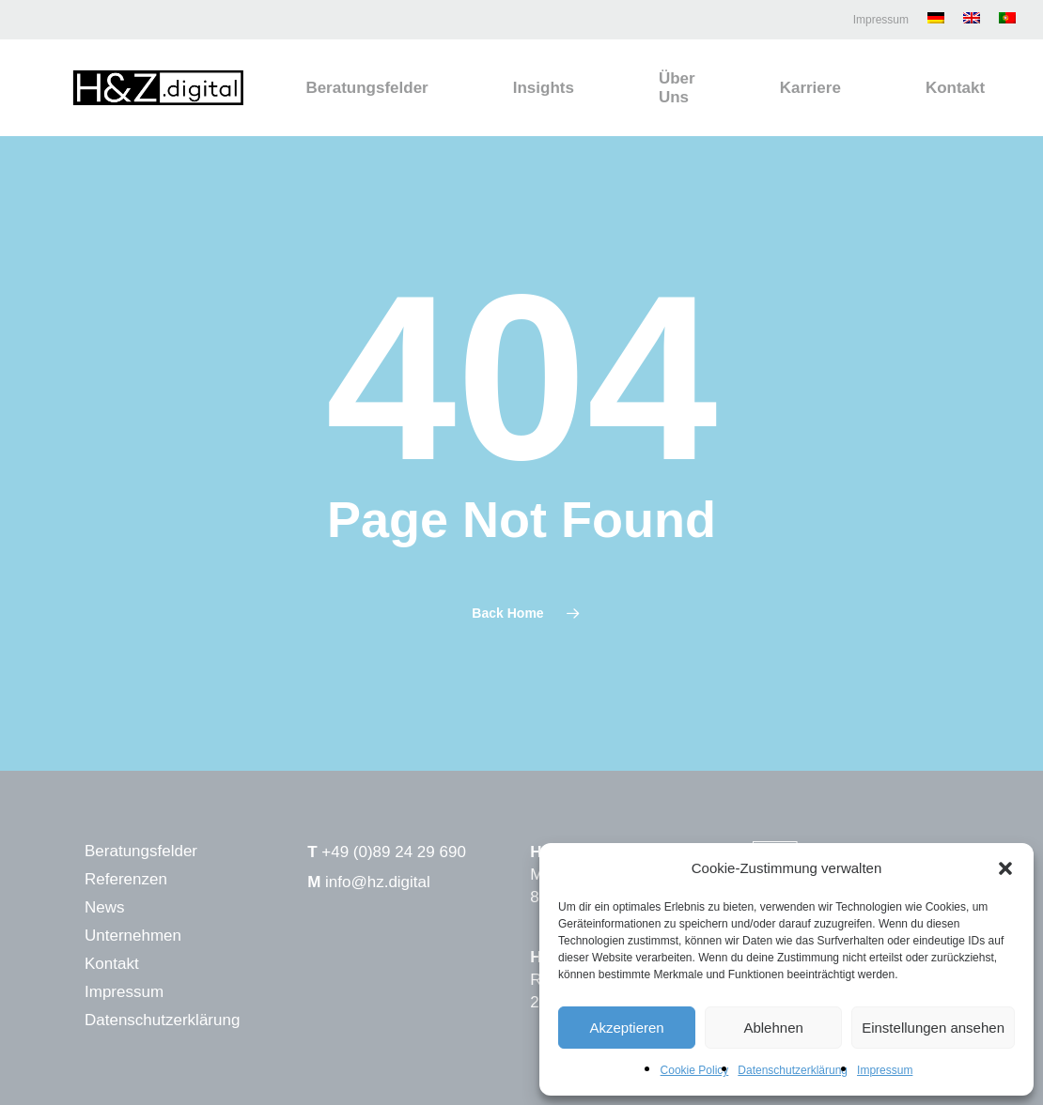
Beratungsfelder (141, 851)
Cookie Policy (695, 1070)
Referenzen (126, 879)
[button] (1005, 868)
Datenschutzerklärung (793, 1070)
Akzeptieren (626, 1028)
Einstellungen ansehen (933, 1028)
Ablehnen (772, 1028)
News (105, 907)
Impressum (884, 1070)
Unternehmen (133, 935)
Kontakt (112, 964)
